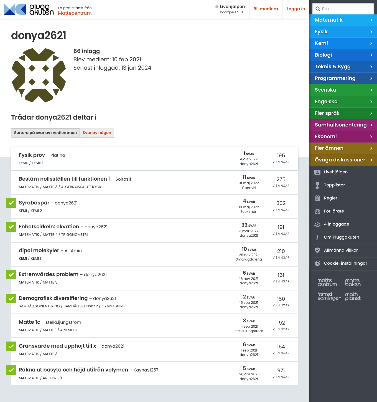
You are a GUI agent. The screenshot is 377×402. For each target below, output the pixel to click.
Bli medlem (266, 9)
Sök (317, 9)
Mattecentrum (75, 13)
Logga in (296, 9)
